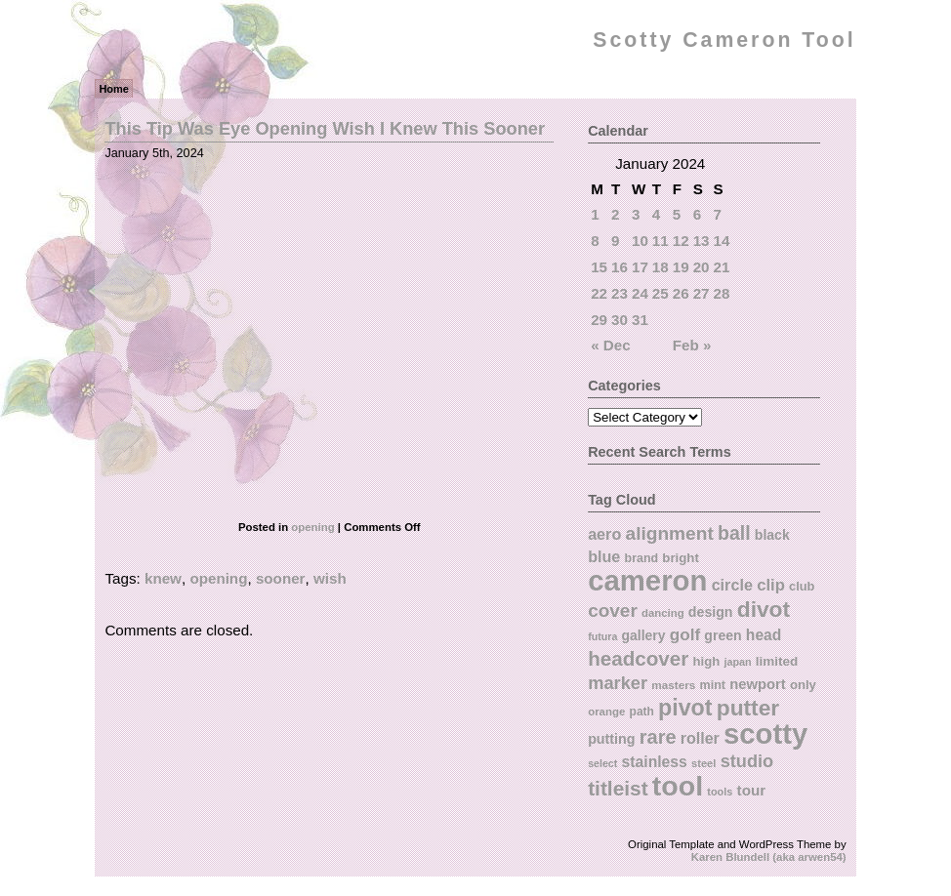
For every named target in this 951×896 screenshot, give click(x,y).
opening (312, 527)
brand (641, 558)
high (707, 661)
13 (701, 240)
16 (619, 267)
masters (673, 684)
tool (677, 785)
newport (757, 684)
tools (719, 791)
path (642, 711)
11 (660, 240)
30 (619, 319)
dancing (662, 613)
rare (658, 737)
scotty (765, 734)
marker (617, 682)
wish (330, 578)
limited (777, 661)
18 (660, 267)
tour (751, 790)
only (803, 684)
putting (611, 739)
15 (599, 267)
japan (737, 662)
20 (701, 267)
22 (599, 293)
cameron (647, 580)
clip (771, 585)
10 (640, 240)
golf (685, 635)
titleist (617, 788)
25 (660, 293)
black (772, 535)
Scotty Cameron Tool (724, 40)
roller (700, 738)
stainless (654, 761)
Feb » (692, 345)
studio (747, 761)
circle (732, 584)
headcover (638, 658)
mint (712, 685)
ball (734, 533)
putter (748, 707)
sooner (281, 578)
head (763, 635)
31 (640, 319)
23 (619, 293)
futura (602, 636)
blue (604, 556)
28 (722, 293)
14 (722, 240)
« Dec (611, 345)
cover (613, 610)
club (801, 586)
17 (640, 267)
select (602, 763)
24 (640, 293)
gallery (644, 635)
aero (604, 534)
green (722, 635)
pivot (685, 707)
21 (722, 267)
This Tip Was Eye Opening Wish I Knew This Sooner (324, 128)
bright (680, 557)
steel (703, 763)
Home (114, 89)
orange (606, 711)
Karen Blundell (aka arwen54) (769, 857)
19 (681, 267)
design (710, 612)
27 (701, 293)
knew (163, 578)
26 (681, 293)
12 (681, 240)
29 (599, 319)
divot (763, 609)
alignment (670, 533)
